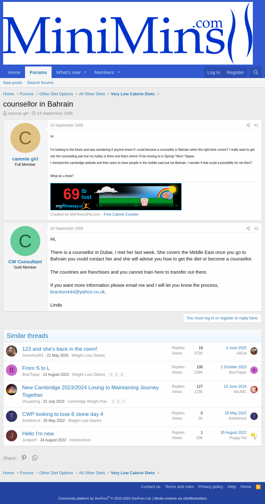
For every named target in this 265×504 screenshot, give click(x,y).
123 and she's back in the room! (59, 349)
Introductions (80, 440)
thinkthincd (31, 420)
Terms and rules (179, 486)
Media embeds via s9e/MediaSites (180, 498)
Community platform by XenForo (105, 498)
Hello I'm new (38, 434)
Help (232, 486)
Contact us (150, 486)
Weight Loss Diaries (88, 355)
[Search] (256, 72)
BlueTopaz (31, 374)
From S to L (36, 368)
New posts (12, 82)
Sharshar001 (33, 355)
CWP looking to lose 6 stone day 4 (62, 414)
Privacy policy (210, 486)
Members (104, 72)
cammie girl (18, 113)
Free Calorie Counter (121, 214)
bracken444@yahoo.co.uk (77, 291)
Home (14, 72)
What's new (68, 72)
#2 (256, 228)
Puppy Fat (238, 438)
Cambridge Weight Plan (87, 401)
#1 (256, 125)
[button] (85, 72)
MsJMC (240, 392)
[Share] (248, 125)
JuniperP (29, 440)
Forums (38, 72)
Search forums (40, 82)
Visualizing (31, 401)
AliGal (242, 353)
